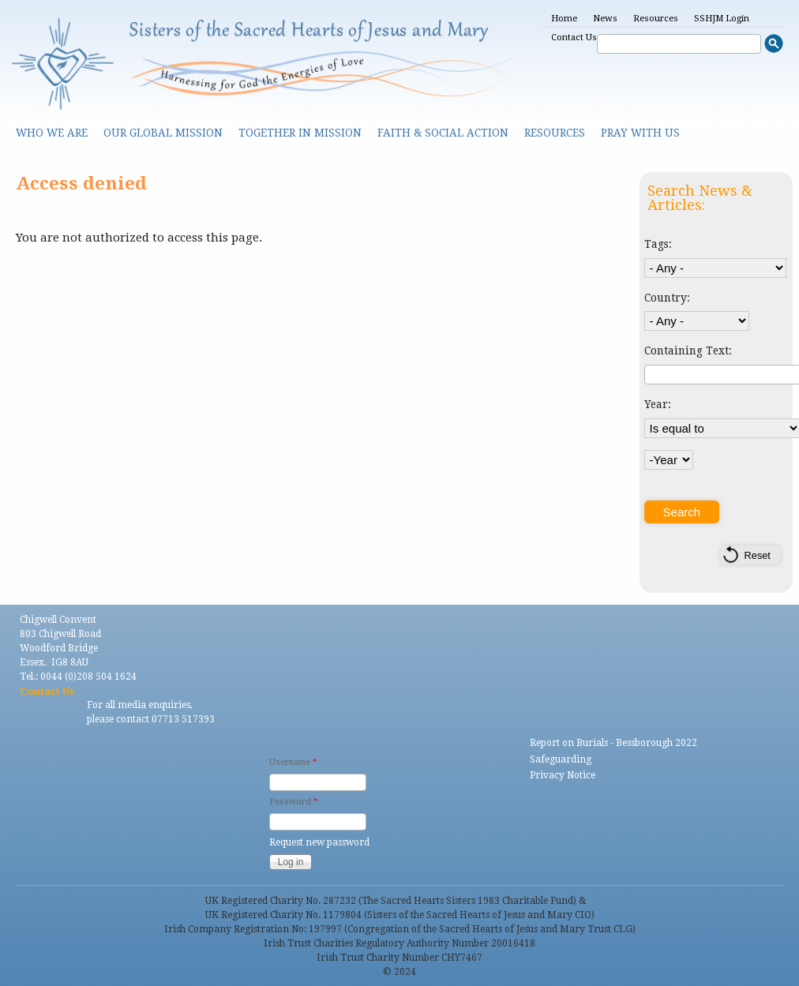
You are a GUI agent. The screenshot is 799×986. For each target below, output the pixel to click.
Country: (667, 297)
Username (293, 762)
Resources (655, 18)
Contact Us (574, 37)
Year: (657, 404)
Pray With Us (640, 132)
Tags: (658, 244)
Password (293, 802)
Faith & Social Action (442, 132)
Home (564, 18)
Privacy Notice (562, 775)
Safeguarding (560, 759)
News (605, 18)
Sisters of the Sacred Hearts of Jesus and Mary (309, 31)
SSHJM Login (721, 18)
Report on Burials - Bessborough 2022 (613, 742)
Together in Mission (300, 132)
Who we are (52, 132)
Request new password (319, 842)
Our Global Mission (163, 132)
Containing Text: (688, 350)
